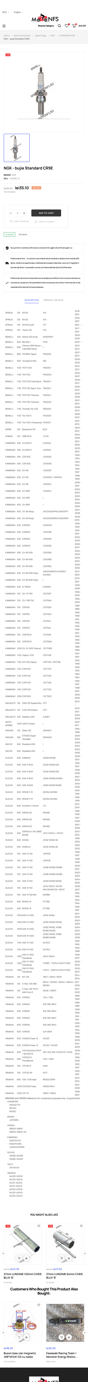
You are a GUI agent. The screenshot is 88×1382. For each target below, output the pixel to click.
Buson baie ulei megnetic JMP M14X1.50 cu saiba (20, 1354)
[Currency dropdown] (5, 12)
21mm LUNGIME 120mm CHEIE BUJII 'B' (23, 1275)
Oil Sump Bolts (9, 1361)
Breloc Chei (51, 1361)
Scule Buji (8, 1282)
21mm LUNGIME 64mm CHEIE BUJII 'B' (64, 1275)
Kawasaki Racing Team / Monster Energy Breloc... (62, 1354)
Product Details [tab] (53, 300)
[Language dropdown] (18, 12)
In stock (10, 234)
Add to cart (46, 213)
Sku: (6, 178)
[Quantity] (17, 213)
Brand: (7, 174)
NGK (14, 174)
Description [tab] (32, 300)
